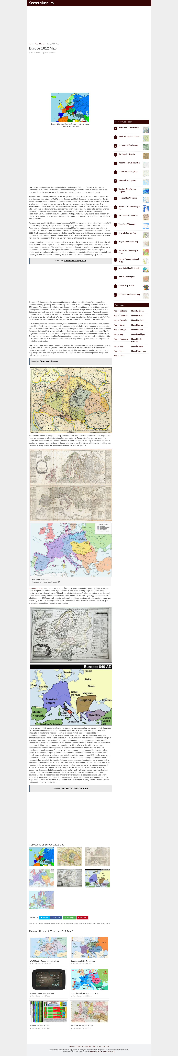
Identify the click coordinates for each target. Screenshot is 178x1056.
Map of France (137, 325)
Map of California (121, 315)
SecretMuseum (41, 3)
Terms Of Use (96, 1046)
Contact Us (79, 1046)
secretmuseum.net (36, 588)
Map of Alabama (120, 311)
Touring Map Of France (128, 198)
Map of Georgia (120, 330)
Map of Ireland (137, 330)
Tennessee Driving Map (128, 172)
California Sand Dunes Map (129, 294)
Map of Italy (118, 334)
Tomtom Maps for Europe (39, 1025)
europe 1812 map (49, 923)
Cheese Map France (126, 285)
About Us (105, 1046)
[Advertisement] (89, 25)
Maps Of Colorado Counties (129, 163)
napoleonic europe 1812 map (83, 923)
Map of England (137, 320)
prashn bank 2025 (109, 1052)
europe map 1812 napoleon (64, 923)
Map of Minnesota (121, 339)
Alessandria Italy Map (127, 180)
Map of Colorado (120, 320)
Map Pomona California (128, 215)
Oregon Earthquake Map (128, 242)
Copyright (88, 1046)
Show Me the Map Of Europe (82, 1025)
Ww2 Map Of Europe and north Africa (44, 961)
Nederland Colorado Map (129, 128)
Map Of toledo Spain (127, 277)
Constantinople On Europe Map (83, 961)
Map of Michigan (138, 334)
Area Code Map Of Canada (129, 268)
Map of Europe (35, 53)
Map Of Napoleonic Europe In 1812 (84, 993)
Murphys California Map (128, 145)
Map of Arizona (137, 311)
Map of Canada (137, 315)
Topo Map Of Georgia (127, 224)
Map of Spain (119, 351)
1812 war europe (38, 923)
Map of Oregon (137, 346)
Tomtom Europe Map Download (42, 993)
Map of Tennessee (138, 351)
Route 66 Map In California (129, 136)
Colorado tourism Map (127, 233)
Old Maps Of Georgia (127, 154)
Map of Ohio (118, 346)
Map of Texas (119, 356)
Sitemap (72, 1046)
